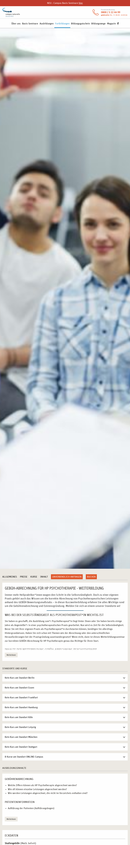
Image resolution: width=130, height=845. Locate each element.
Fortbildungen (62, 23)
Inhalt (44, 577)
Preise (23, 577)
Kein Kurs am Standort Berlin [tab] (19, 678)
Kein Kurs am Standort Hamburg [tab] (21, 707)
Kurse (33, 577)
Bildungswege (98, 23)
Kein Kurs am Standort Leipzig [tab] (20, 727)
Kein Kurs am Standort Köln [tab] (19, 717)
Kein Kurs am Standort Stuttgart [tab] (21, 747)
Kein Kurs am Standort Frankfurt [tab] (21, 697)
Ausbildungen (47, 23)
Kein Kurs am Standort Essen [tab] (19, 687)
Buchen (91, 577)
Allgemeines (9, 577)
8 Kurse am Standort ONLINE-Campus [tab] (24, 757)
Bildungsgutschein (80, 23)
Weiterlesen (11, 655)
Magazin (111, 23)
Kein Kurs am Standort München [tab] (21, 737)
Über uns (16, 23)
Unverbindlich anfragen (66, 577)
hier (81, 3)
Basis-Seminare (30, 23)
